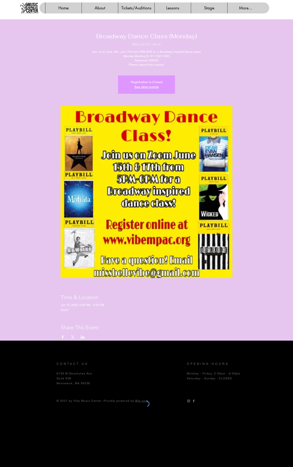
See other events (146, 87)
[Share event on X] (73, 337)
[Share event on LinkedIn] (83, 337)
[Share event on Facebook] (63, 337)
